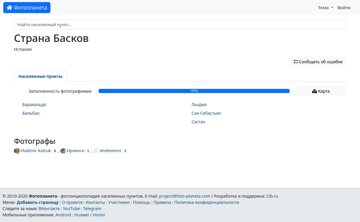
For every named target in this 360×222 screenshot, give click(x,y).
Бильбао (30, 113)
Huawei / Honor (89, 215)
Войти (344, 7)
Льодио (199, 104)
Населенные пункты (40, 76)
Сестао (198, 122)
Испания (22, 49)
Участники (119, 202)
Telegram (92, 208)
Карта (321, 91)
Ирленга (72, 150)
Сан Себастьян (206, 113)
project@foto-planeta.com (184, 196)
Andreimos (107, 150)
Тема (324, 7)
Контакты (95, 202)
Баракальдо (34, 104)
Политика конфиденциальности (207, 202)
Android (63, 215)
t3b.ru (272, 196)
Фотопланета (27, 7)
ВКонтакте (49, 208)
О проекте (72, 202)
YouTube (71, 208)
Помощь (141, 202)
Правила (162, 202)
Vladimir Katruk (32, 150)
